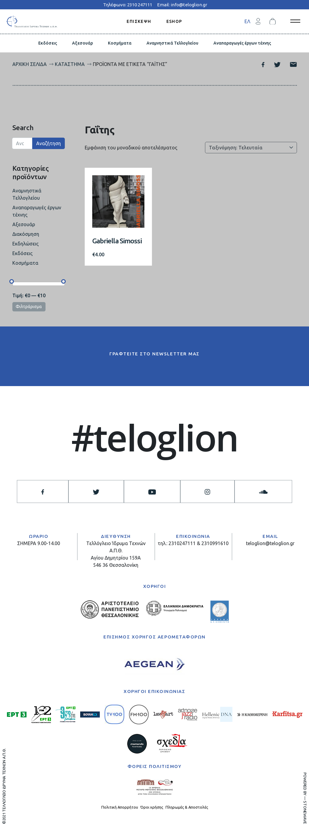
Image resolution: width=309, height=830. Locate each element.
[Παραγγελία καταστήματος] (251, 147)
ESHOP (174, 21)
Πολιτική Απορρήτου (119, 807)
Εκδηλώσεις (25, 243)
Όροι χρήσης (151, 807)
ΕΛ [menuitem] (247, 21)
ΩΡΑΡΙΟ (38, 536)
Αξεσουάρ (82, 43)
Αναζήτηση (48, 143)
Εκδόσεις (47, 43)
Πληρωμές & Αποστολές (187, 807)
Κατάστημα (70, 64)
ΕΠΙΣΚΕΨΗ (139, 21)
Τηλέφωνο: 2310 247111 (127, 4)
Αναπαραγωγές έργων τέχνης (242, 43)
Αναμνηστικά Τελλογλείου (172, 43)
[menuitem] (247, 21)
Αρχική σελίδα (29, 64)
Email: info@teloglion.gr (182, 4)
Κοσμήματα (119, 43)
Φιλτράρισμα (29, 306)
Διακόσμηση (25, 234)
